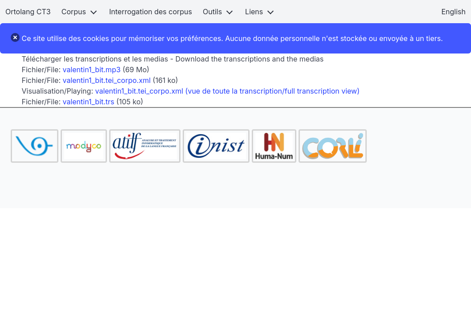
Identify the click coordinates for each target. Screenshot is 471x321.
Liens (254, 11)
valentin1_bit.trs (89, 101)
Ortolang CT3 (28, 11)
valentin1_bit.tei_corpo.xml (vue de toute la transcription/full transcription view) (227, 90)
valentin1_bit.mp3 (92, 69)
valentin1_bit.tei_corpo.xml (107, 80)
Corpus (73, 11)
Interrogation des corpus (150, 11)
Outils (212, 11)
